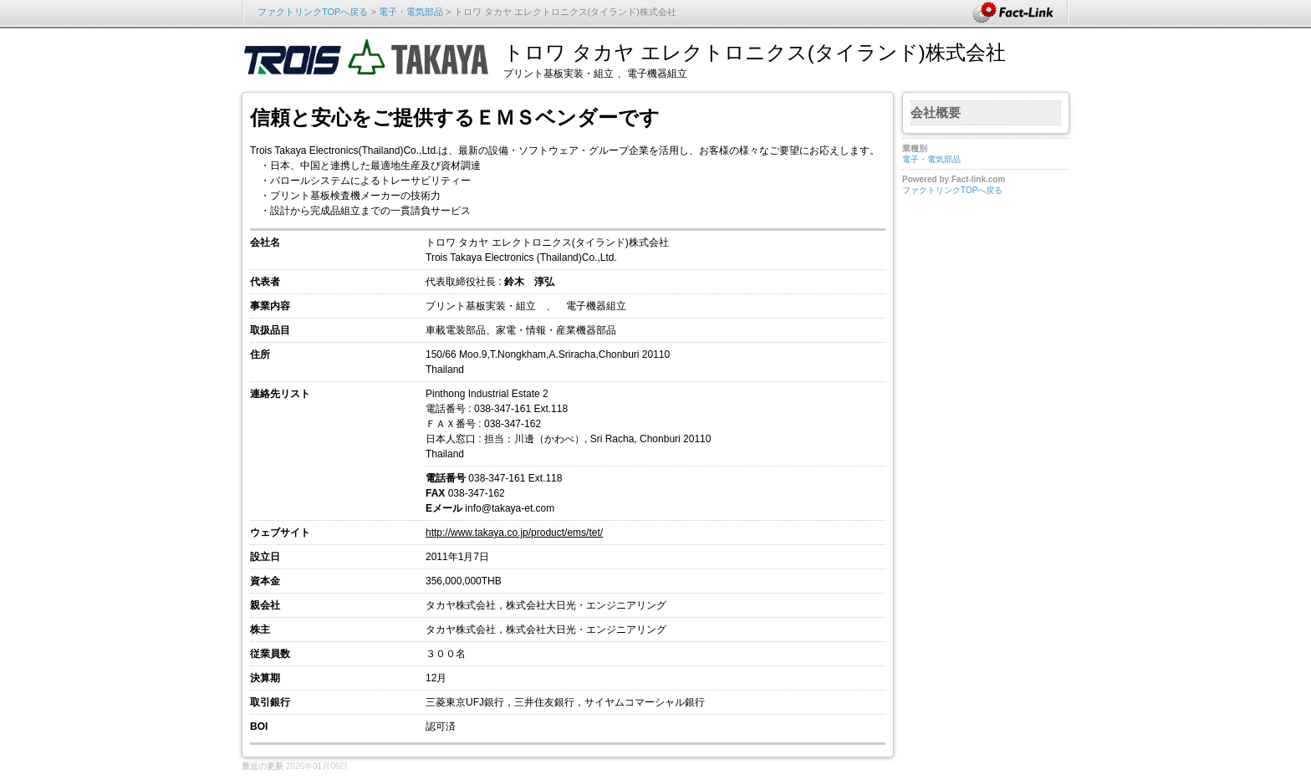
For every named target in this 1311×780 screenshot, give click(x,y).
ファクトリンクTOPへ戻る (313, 12)
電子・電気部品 (411, 12)
